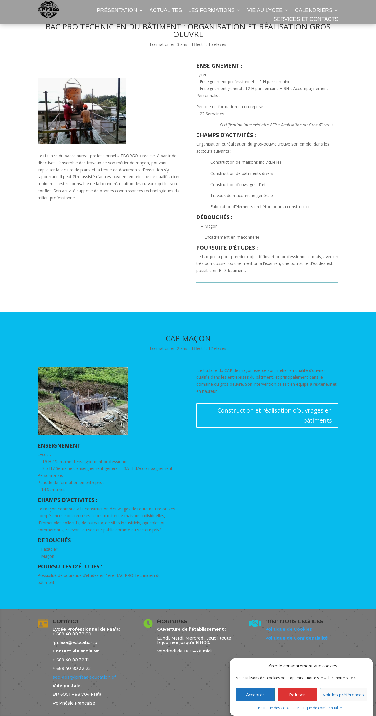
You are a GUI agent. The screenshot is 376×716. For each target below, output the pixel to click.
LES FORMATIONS (212, 10)
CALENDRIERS (314, 10)
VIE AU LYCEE (265, 10)
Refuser (297, 702)
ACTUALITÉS (166, 10)
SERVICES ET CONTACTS (305, 19)
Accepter (255, 702)
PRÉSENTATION (117, 10)
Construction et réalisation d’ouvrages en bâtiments (274, 415)
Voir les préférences (343, 702)
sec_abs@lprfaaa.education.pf (84, 677)
